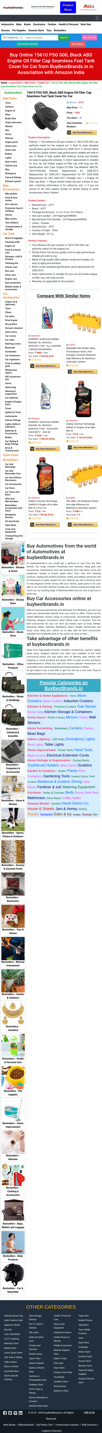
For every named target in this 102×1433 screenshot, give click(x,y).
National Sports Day (13, 1315)
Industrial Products (62, 1332)
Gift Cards (34, 1332)
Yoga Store (83, 1315)
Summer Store (85, 1356)
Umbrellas (83, 1347)
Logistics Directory (52, 1430)
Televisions (83, 1325)
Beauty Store (10, 1348)
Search (64, 37)
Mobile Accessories (63, 1345)
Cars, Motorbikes (12, 1334)
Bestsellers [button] (78, 44)
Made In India (60, 1358)
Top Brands (59, 1377)
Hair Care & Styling (13, 1357)
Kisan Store (59, 1368)
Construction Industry (67, 1424)
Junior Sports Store (13, 1352)
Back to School (11, 1366)
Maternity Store (11, 1343)
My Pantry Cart (45, 1424)
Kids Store (58, 1363)
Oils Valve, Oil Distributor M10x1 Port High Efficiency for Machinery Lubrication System (82, 504)
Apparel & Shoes (12, 1325)
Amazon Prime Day (63, 1372)
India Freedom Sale (13, 1320)
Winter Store (84, 1352)
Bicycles (8, 1329)
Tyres (81, 1338)
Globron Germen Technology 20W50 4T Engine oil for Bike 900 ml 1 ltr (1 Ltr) (43, 504)
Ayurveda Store (11, 1371)
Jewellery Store (61, 1381)
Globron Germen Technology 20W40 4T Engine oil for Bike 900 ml (80, 427)
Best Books (9, 1424)
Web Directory (89, 1424)
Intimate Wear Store (38, 1406)
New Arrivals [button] (89, 37)
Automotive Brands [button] (27, 44)
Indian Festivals (36, 1363)
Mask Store (83, 1342)
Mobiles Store (35, 1354)
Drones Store (84, 1361)
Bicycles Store (85, 1365)
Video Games (10, 1362)
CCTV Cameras (11, 1339)
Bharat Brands (26, 1424)
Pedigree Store (36, 1384)
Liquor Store (34, 1358)
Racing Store (60, 1386)
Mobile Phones (85, 1320)
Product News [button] (68, 7)
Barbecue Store (61, 1391)
